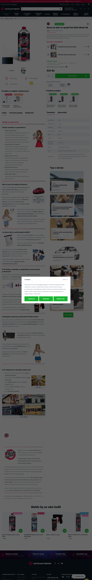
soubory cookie (42, 285)
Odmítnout (31, 298)
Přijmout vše (60, 298)
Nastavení (46, 298)
